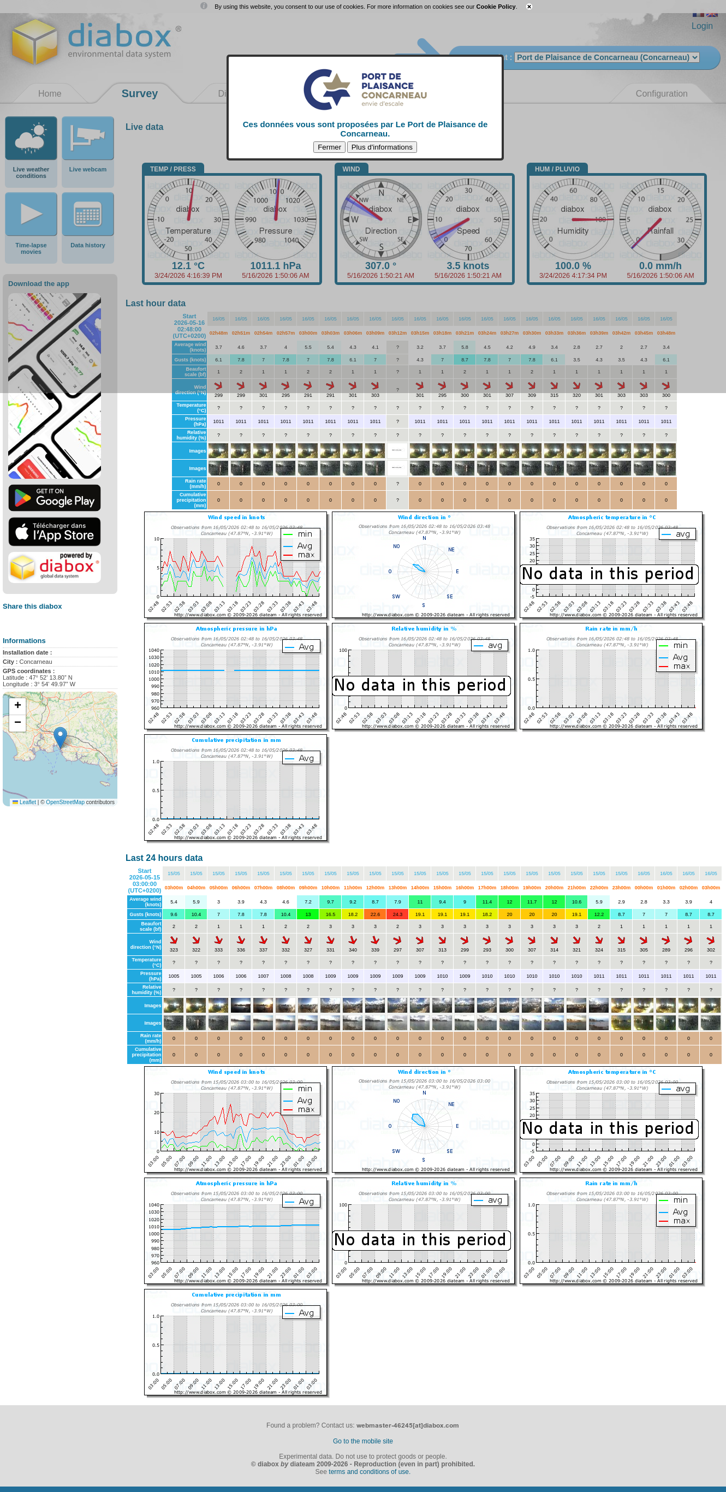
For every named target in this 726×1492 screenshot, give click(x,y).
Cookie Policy (496, 6)
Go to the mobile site (363, 1441)
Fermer (329, 147)
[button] (60, 738)
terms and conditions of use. (369, 1472)
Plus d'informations (382, 147)
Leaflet (24, 802)
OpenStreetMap (65, 802)
